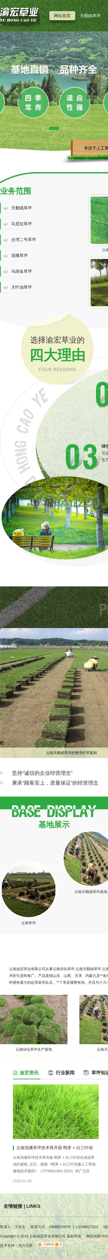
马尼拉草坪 (21, 224)
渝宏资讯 (29, 1072)
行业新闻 (65, 1072)
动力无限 (25, 1245)
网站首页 (62, 16)
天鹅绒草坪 (90, 16)
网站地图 (93, 1236)
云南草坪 (28, 923)
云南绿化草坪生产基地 (34, 1049)
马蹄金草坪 (21, 271)
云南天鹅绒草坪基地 (91, 892)
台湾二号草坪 (23, 239)
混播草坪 (19, 255)
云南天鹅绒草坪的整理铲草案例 (71, 753)
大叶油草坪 (21, 287)
